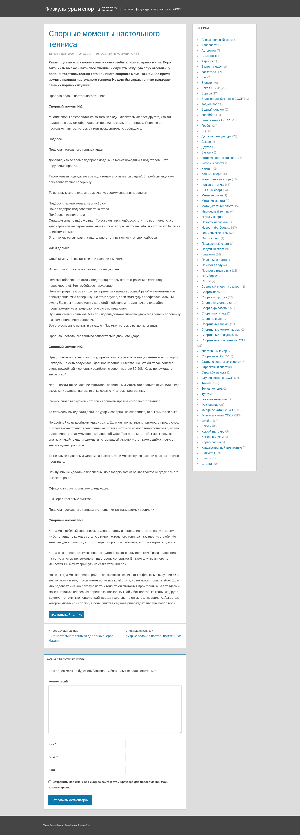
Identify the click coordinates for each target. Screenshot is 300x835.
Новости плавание (214, 222)
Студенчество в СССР (217, 378)
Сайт (51, 770)
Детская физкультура (216, 136)
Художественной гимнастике (221, 447)
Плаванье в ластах (214, 260)
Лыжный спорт (211, 190)
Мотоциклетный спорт (217, 206)
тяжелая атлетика (214, 399)
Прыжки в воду (211, 265)
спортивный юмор (214, 351)
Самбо (206, 281)
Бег (203, 77)
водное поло (210, 104)
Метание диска (212, 195)
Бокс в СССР (210, 88)
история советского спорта (220, 158)
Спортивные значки (215, 324)
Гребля (206, 125)
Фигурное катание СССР (218, 410)
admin (87, 53)
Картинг (207, 168)
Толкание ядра (211, 388)
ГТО (204, 131)
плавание (208, 254)
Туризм (206, 394)
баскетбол (208, 72)
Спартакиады (210, 292)
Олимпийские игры (214, 233)
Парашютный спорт (215, 243)
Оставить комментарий (120, 53)
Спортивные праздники (217, 335)
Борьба (206, 93)
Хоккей (206, 426)
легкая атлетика (212, 184)
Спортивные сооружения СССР (223, 340)
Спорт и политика (213, 313)
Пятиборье (209, 276)
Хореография (211, 442)
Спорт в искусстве (214, 297)
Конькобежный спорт (216, 179)
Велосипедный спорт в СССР (222, 99)
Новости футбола (213, 227)
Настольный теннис (66, 615)
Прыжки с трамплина (216, 270)
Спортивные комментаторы (220, 329)
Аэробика (208, 61)
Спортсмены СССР (215, 356)
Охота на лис (210, 238)
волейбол (208, 115)
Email (53, 757)
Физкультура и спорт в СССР (85, 8)
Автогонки (208, 50)
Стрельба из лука (213, 372)
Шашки (206, 458)
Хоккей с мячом (212, 437)
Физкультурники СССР (217, 415)
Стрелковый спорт (214, 367)
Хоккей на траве (212, 431)
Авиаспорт (208, 45)
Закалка (207, 152)
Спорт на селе (211, 319)
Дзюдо (206, 142)
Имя (52, 744)
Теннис (206, 383)
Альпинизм (209, 56)
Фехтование (209, 404)
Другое (206, 147)
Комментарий (59, 681)
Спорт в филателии (215, 308)
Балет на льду (211, 66)
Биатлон (207, 83)
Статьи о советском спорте (220, 362)
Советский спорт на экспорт (221, 286)
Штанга (206, 464)
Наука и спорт (211, 217)
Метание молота (213, 201)
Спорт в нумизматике (216, 303)
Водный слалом (212, 109)
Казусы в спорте (212, 163)
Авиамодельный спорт (217, 40)
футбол (206, 421)
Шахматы (208, 453)
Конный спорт (211, 174)
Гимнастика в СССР (215, 120)
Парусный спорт (212, 249)
